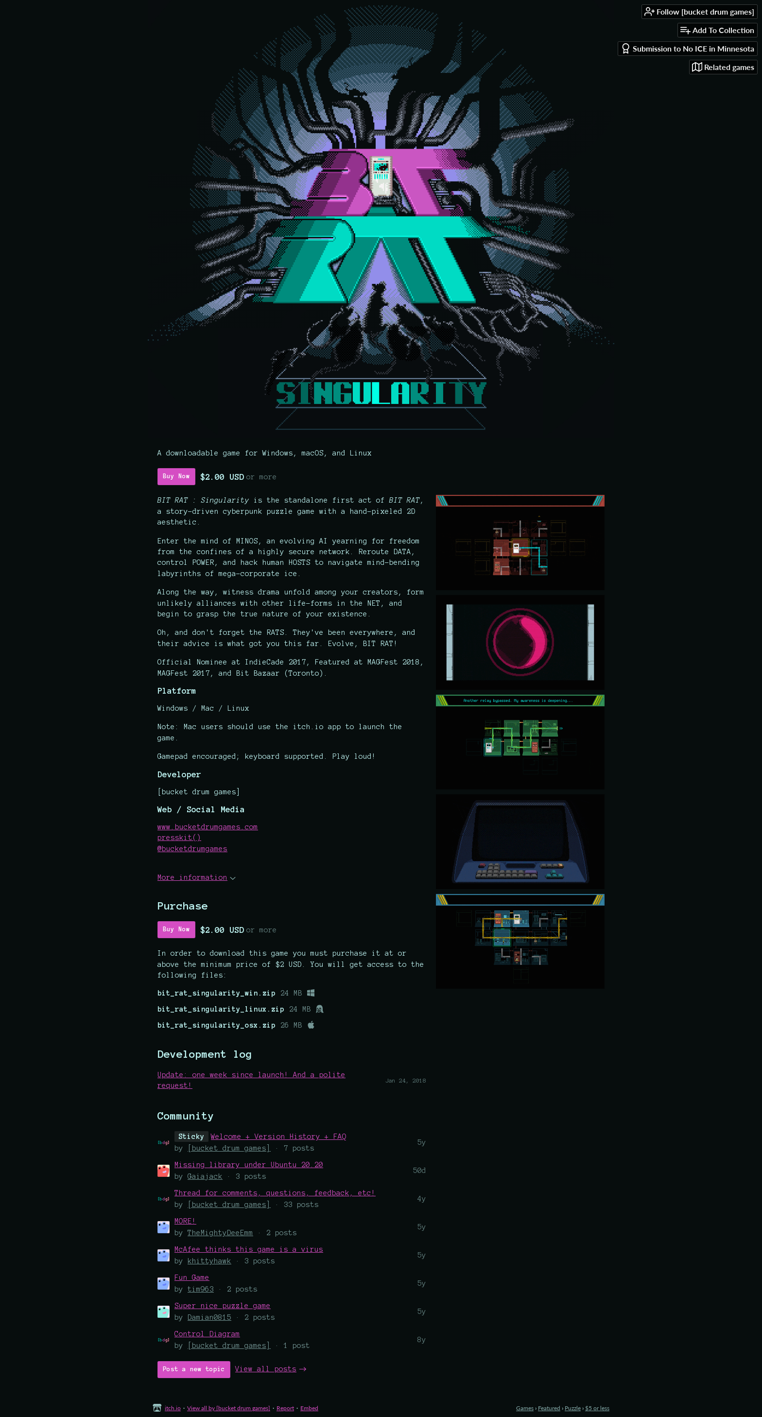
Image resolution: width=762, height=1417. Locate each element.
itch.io (173, 1408)
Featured (549, 1408)
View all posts (265, 1369)
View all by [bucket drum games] (228, 1408)
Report (285, 1408)
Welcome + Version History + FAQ (278, 1136)
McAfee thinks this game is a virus (248, 1249)
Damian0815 (209, 1317)
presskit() (179, 837)
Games (525, 1408)
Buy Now (176, 476)
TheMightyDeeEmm (220, 1233)
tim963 (201, 1289)
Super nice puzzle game (222, 1306)
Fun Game (191, 1277)
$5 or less (597, 1408)
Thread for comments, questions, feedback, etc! (275, 1193)
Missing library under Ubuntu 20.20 (248, 1165)
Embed (309, 1408)
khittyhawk (209, 1261)
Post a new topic (194, 1369)
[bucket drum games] (229, 1148)
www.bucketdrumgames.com (207, 827)
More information (196, 877)
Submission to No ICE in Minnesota (687, 48)
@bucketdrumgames (192, 849)
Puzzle (573, 1408)
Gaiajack (205, 1176)
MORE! (185, 1221)
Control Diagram (207, 1334)
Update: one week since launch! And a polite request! (251, 1080)
